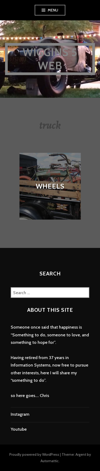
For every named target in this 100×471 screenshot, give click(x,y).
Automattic (50, 460)
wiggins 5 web (50, 59)
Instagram (20, 414)
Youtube (19, 429)
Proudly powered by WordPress (34, 454)
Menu (53, 10)
